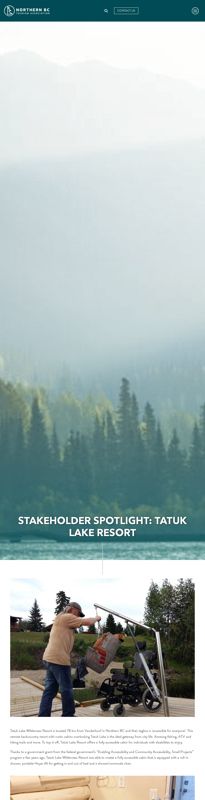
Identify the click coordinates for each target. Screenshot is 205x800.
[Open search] (106, 11)
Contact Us (126, 10)
